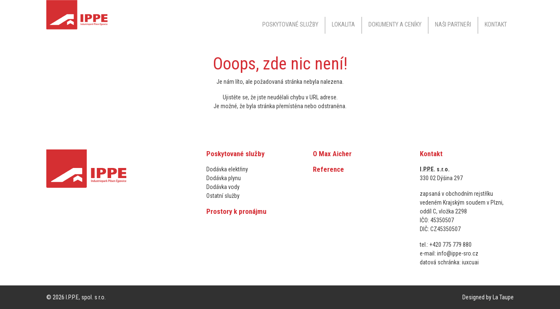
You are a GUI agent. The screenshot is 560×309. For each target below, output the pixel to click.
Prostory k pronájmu (236, 211)
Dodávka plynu (223, 178)
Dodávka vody (223, 187)
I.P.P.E (72, 297)
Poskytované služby (235, 153)
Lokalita (343, 24)
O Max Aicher (332, 153)
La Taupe (503, 297)
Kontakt (496, 24)
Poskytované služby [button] (290, 24)
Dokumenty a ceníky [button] (394, 24)
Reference (328, 169)
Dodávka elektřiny (227, 169)
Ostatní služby (223, 195)
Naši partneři (453, 24)
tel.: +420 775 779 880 (446, 244)
